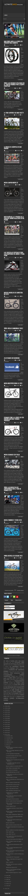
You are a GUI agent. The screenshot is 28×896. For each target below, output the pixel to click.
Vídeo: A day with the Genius (12, 788)
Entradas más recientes (9, 590)
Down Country (19, 676)
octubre (8, 740)
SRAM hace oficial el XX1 (11, 867)
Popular (6, 600)
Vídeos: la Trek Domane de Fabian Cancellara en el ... (13, 870)
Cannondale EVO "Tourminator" (13, 857)
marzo (7, 881)
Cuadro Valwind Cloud (11, 806)
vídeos (17, 88)
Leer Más (20, 79)
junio (7, 875)
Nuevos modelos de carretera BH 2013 (14, 766)
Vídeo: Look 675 (9, 862)
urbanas (19, 696)
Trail (17, 694)
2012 (6, 734)
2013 (6, 732)
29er (16, 114)
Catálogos (12, 668)
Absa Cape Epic (7, 662)
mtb (18, 114)
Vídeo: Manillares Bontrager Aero (13, 790)
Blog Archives (18, 600)
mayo (7, 877)
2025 (6, 708)
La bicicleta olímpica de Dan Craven (14, 755)
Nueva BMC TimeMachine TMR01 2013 (14, 814)
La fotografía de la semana (17, 685)
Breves (6, 666)
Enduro (22, 679)
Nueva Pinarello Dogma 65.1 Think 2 (14, 872)
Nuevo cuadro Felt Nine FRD (12, 786)
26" (4, 661)
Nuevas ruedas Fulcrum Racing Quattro (14, 801)
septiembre (8, 742)
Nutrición (8, 692)
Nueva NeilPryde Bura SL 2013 (12, 772)
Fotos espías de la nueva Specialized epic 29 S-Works (14, 837)
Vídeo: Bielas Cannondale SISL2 (13, 768)
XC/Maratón (20, 698)
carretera (18, 45)
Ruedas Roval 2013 (10, 822)
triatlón (8, 696)
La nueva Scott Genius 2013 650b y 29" (14, 839)
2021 (6, 716)
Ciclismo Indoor (12, 671)
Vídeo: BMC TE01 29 (10, 834)
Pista (23, 692)
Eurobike (11, 682)
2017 (6, 724)
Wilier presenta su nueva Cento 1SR (14, 824)
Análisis (15, 665)
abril (7, 879)
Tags (12, 600)
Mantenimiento (7, 688)
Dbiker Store (13, 621)
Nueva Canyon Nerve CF (11, 757)
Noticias (22, 690)
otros (17, 360)
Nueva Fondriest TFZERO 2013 (13, 782)
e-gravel (18, 677)
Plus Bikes (8, 693)
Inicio (15, 590)
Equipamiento (19, 681)
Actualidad (6, 663)
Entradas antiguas (20, 590)
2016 (6, 726)
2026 (6, 706)
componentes (7, 676)
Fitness (10, 684)
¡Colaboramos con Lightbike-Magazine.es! (12, 793)
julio (7, 746)
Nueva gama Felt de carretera (12, 799)
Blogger (18, 655)
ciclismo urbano (20, 671)
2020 (6, 718)
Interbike (9, 685)
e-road (11, 679)
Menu (5, 15)
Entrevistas (9, 681)
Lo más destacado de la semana (12, 687)
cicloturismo (17, 673)
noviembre (8, 738)
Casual (5, 668)
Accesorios (17, 662)
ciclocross (6, 673)
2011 (6, 888)
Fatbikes (18, 682)
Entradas (6, 606)
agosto (7, 744)
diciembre (8, 735)
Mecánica (15, 688)
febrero (8, 883)
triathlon (22, 694)
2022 (6, 714)
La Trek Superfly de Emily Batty (12, 753)
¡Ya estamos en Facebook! (11, 770)
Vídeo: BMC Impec (10, 832)
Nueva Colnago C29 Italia (11, 777)
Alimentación (13, 663)
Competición (8, 675)
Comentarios (7, 608)
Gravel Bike (17, 684)
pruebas (16, 693)
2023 (6, 712)
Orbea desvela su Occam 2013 (12, 784)
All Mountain (21, 663)
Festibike (5, 684)
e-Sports (16, 679)
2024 (6, 710)
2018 (6, 722)
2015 (6, 728)
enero (7, 885)
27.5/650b (11, 661)
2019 (6, 720)
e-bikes (10, 677)
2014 (6, 730)
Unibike (13, 696)
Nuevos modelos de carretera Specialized (15, 830)
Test (12, 694)
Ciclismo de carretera (16, 670)
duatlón (5, 677)
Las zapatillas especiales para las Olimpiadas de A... (13, 763)
